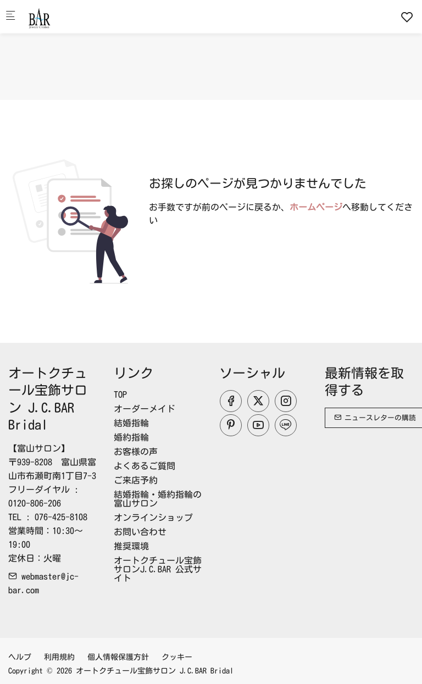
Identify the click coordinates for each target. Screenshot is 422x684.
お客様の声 (136, 451)
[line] (286, 425)
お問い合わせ (140, 531)
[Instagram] (286, 401)
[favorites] (407, 17)
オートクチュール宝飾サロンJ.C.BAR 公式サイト (158, 569)
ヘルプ (19, 657)
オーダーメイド (144, 408)
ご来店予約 (136, 480)
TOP (120, 394)
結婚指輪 (131, 423)
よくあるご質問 (144, 465)
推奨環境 (131, 546)
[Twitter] (258, 401)
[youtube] (258, 425)
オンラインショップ (153, 517)
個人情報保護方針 (118, 657)
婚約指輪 (131, 437)
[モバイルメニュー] (10, 17)
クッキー (177, 657)
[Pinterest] (231, 425)
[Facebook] (231, 401)
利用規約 (59, 657)
